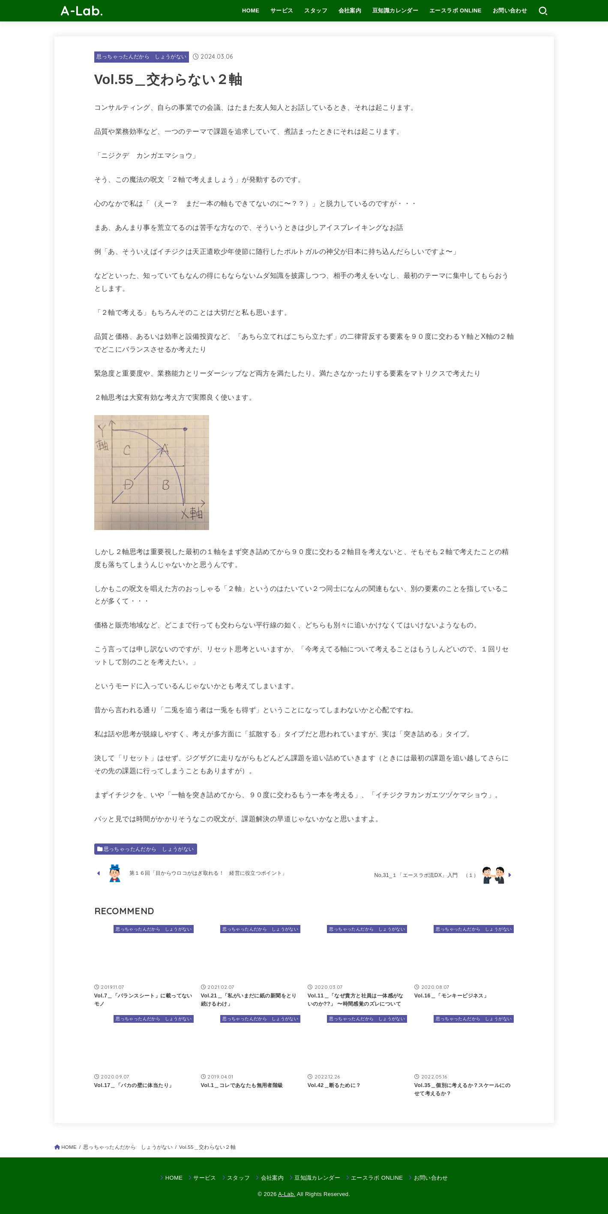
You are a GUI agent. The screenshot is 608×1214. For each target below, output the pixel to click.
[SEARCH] (543, 10)
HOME (250, 10)
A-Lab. (81, 10)
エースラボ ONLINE (455, 10)
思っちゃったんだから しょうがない (141, 57)
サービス (282, 10)
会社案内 (350, 10)
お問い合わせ (510, 10)
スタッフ (315, 10)
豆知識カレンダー (395, 10)
